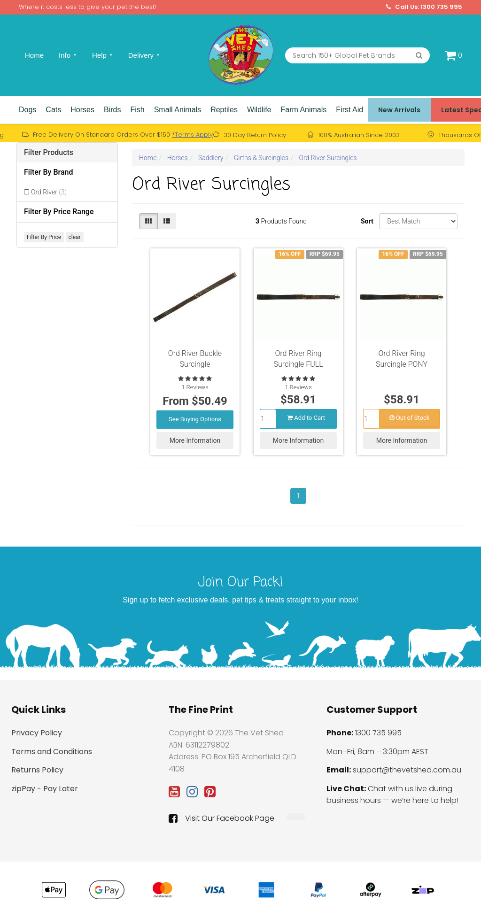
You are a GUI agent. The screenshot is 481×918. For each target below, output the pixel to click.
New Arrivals (399, 110)
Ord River (49, 192)
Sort (366, 221)
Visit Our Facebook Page (221, 818)
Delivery (144, 55)
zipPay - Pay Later (44, 788)
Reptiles (224, 110)
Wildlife (259, 110)
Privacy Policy (36, 732)
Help (102, 55)
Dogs (27, 110)
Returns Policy (37, 769)
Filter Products (48, 152)
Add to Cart (306, 417)
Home (34, 55)
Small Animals (177, 110)
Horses (82, 110)
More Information (195, 440)
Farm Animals (304, 110)
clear (75, 237)
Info (68, 55)
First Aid (349, 110)
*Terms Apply (192, 134)
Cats (53, 110)
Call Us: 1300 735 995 (424, 7)
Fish (137, 110)
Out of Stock (409, 417)
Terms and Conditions (51, 751)
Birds (112, 110)
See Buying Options (195, 418)
